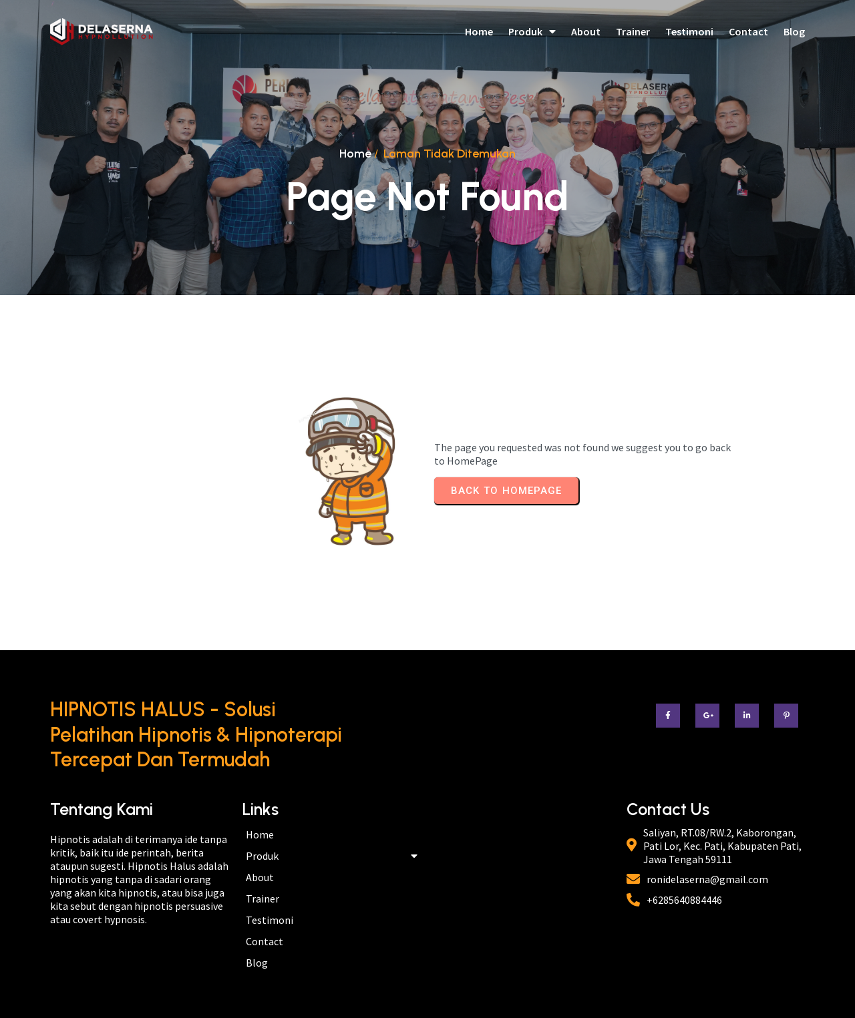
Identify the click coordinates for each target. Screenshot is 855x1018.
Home (355, 153)
